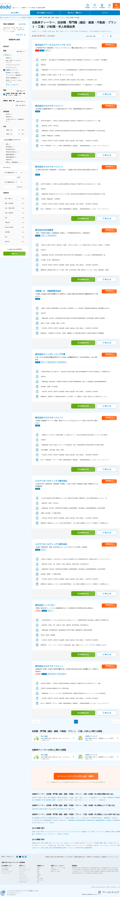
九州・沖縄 (40, 880)
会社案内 (93, 887)
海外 (38, 881)
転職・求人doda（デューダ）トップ (10, 17)
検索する (14, 253)
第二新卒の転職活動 (113, 869)
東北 (38, 869)
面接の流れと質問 (88, 869)
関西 (38, 876)
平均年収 (86, 871)
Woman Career (23, 881)
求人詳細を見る (83, 94)
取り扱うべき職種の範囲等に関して (77, 856)
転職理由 (97, 871)
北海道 (38, 867)
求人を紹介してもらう (45, 13)
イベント (105, 13)
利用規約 (47, 856)
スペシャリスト (23, 876)
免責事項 (104, 856)
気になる (106, 94)
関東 (38, 871)
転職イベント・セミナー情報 (58, 867)
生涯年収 (92, 871)
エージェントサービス (7, 871)
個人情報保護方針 (11, 894)
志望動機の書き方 (106, 867)
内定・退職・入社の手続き (100, 869)
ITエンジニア (22, 867)
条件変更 (22, 24)
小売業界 (23, 17)
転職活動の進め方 (76, 867)
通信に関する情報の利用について (59, 856)
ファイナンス (22, 874)
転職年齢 (103, 871)
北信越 (38, 874)
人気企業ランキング (78, 871)
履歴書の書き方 (86, 867)
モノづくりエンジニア (24, 869)
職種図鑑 (95, 873)
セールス (21, 873)
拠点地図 (100, 887)
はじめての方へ (5, 867)
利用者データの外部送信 (93, 856)
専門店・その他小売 (11, 84)
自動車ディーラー (32, 17)
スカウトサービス (6, 873)
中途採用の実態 (110, 871)
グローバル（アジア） (24, 880)
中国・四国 (40, 878)
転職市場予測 (78, 873)
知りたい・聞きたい (75, 13)
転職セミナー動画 (55, 871)
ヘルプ (116, 856)
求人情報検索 (5, 869)
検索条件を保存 (14, 39)
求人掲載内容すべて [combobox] (11, 172)
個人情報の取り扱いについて (14, 892)
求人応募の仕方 (79, 869)
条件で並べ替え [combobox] (91, 36)
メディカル (22, 871)
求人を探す (15, 13)
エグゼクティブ (23, 878)
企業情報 (100, 873)
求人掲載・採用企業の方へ (111, 887)
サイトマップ (110, 856)
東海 (38, 873)
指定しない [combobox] (9, 130)
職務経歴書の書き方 (96, 867)
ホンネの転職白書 (87, 873)
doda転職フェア (55, 869)
